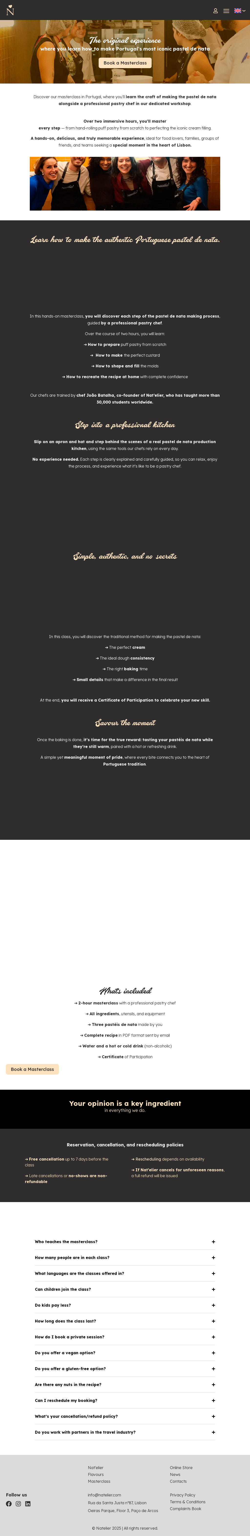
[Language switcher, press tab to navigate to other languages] (237, 10)
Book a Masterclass (125, 63)
